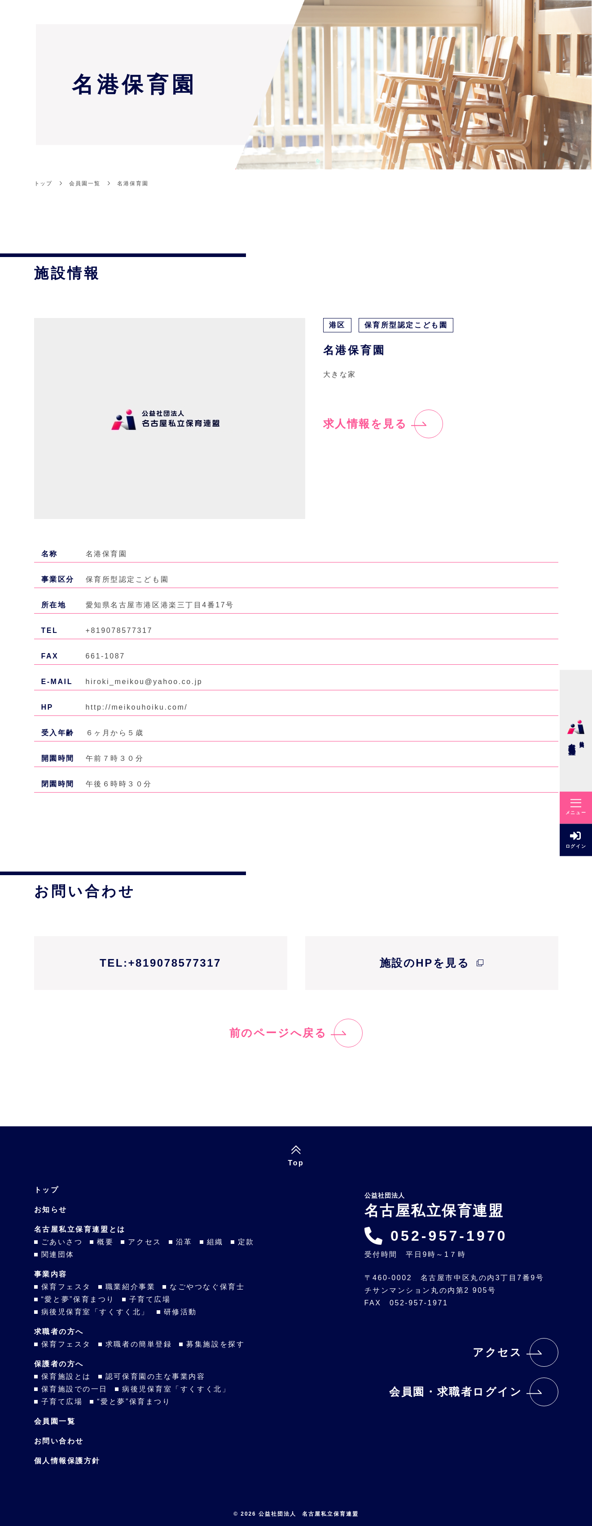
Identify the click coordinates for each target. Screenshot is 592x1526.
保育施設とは (66, 1376)
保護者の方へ (59, 1364)
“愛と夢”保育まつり (78, 1299)
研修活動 (180, 1312)
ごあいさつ (62, 1242)
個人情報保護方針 (67, 1461)
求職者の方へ (59, 1331)
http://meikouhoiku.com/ (137, 707)
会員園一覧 (55, 1421)
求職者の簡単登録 (138, 1344)
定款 (246, 1242)
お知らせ (50, 1209)
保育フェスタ (66, 1287)
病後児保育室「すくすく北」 (95, 1312)
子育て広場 (150, 1299)
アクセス (144, 1242)
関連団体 (58, 1254)
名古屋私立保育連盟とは (80, 1229)
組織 (215, 1242)
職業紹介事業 (130, 1287)
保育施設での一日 (74, 1389)
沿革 (184, 1242)
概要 (105, 1242)
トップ (46, 1190)
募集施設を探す (215, 1344)
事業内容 (50, 1274)
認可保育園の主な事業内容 (155, 1376)
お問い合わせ (59, 1441)
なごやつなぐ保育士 (207, 1287)
